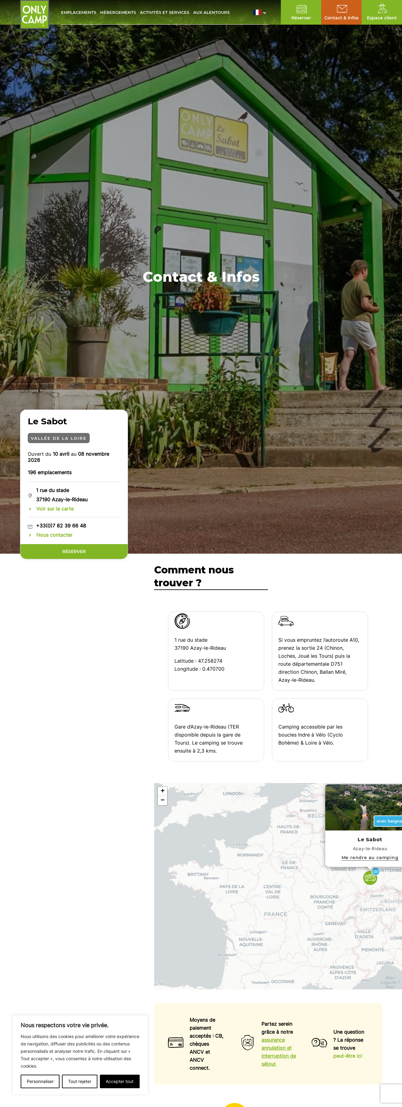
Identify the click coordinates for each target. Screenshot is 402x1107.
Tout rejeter (79, 1081)
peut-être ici (347, 1056)
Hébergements (118, 12)
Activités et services (164, 12)
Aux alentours (211, 12)
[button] (261, 12)
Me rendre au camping (370, 857)
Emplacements (78, 12)
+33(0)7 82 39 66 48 (61, 526)
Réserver (74, 551)
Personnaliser (40, 1081)
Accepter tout (119, 1081)
